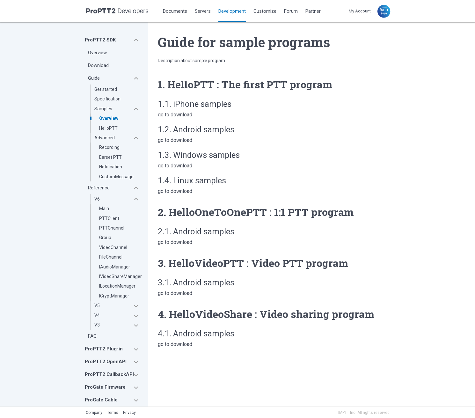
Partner (313, 11)
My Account (360, 11)
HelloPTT (108, 128)
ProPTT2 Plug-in (104, 349)
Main (104, 208)
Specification (107, 98)
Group (105, 237)
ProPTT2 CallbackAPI (109, 374)
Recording (109, 147)
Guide (94, 78)
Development (232, 11)
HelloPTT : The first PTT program (249, 84)
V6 (97, 199)
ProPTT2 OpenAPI (106, 361)
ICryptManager (114, 295)
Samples (103, 108)
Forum (291, 11)
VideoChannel (113, 247)
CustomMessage (116, 176)
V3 (97, 324)
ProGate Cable (101, 400)
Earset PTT (110, 157)
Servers (203, 11)
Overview (97, 52)
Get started (105, 89)
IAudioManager (114, 266)
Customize (264, 11)
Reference (99, 188)
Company (94, 412)
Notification (110, 166)
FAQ (92, 336)
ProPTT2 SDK (100, 40)
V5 (97, 305)
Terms (112, 412)
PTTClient (109, 218)
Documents (175, 11)
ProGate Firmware (105, 387)
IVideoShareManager (120, 276)
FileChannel (110, 257)
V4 (97, 315)
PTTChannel (111, 228)
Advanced (104, 137)
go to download (175, 115)
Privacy (129, 412)
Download (98, 65)
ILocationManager (117, 286)
